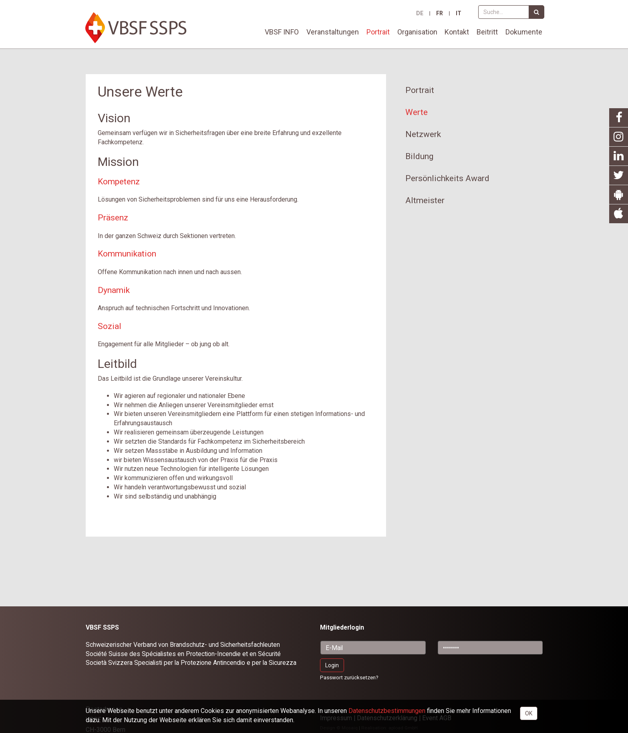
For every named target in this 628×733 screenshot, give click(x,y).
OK (528, 713)
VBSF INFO (282, 32)
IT (458, 13)
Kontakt (457, 32)
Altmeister (425, 200)
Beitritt (487, 32)
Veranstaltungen (332, 32)
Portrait (378, 32)
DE (419, 13)
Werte (416, 112)
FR (439, 13)
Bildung (419, 156)
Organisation (417, 32)
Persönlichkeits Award (447, 178)
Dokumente (523, 32)
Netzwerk (423, 134)
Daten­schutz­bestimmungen (386, 711)
